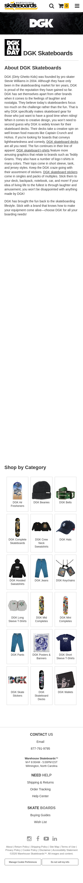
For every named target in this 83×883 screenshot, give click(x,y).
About (9, 846)
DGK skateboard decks (62, 142)
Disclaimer (45, 850)
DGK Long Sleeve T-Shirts (17, 618)
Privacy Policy (13, 850)
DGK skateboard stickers (60, 172)
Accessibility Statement (64, 850)
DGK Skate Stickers (17, 692)
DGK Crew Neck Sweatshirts (41, 541)
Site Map (54, 846)
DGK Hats (65, 537)
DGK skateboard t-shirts (32, 150)
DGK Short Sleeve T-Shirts (65, 655)
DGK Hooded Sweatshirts (17, 580)
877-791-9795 (40, 748)
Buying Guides (40, 815)
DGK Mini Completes (65, 618)
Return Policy (22, 846)
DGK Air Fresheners (17, 502)
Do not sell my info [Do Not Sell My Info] (60, 862)
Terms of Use (68, 846)
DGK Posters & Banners (41, 655)
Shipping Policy (39, 846)
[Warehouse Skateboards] (23, 6)
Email (40, 741)
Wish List (40, 822)
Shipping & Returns (40, 782)
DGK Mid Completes (41, 618)
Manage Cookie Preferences (23, 862)
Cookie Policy (30, 850)
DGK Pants (17, 653)
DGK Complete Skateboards (17, 539)
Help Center (40, 796)
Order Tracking (40, 789)
